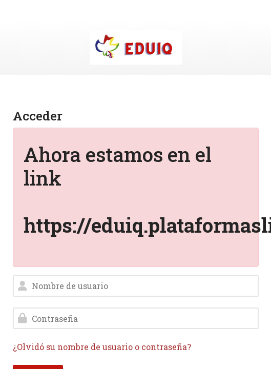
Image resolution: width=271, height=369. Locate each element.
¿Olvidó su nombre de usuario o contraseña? (102, 346)
